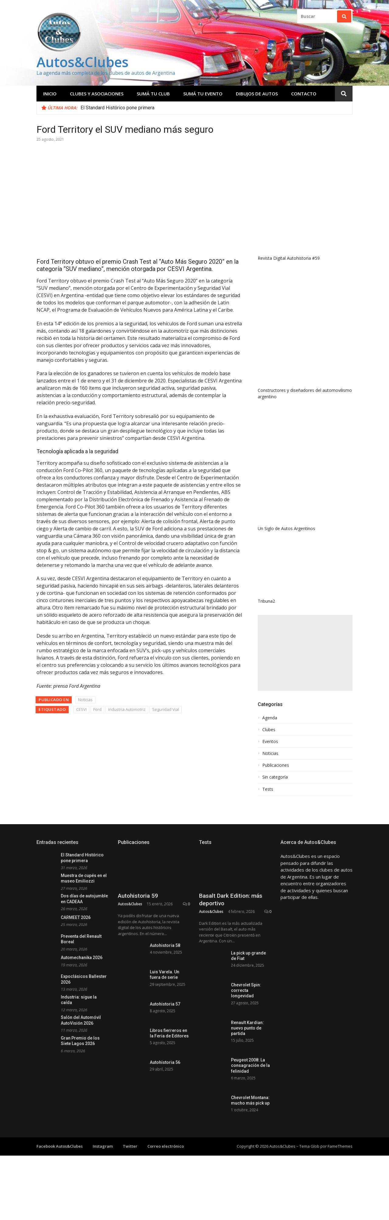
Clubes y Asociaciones (96, 94)
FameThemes (340, 1146)
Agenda (269, 718)
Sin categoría (275, 777)
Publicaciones (275, 765)
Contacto (303, 94)
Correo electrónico (165, 1146)
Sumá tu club (153, 94)
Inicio (50, 94)
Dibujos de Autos (257, 94)
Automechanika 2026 (81, 957)
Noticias (85, 699)
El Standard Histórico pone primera (117, 108)
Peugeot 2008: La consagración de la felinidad (250, 1065)
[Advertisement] (305, 653)
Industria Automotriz (127, 709)
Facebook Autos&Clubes (59, 1146)
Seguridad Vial (165, 709)
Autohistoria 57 (165, 1004)
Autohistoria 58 (165, 945)
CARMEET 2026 (76, 917)
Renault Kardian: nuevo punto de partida (247, 1028)
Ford (97, 709)
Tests (267, 789)
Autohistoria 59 (138, 895)
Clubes (268, 729)
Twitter (130, 1146)
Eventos (270, 741)
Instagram (103, 1146)
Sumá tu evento (202, 94)
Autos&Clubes (82, 62)
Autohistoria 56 (165, 1062)
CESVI (81, 709)
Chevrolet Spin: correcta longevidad (246, 990)
